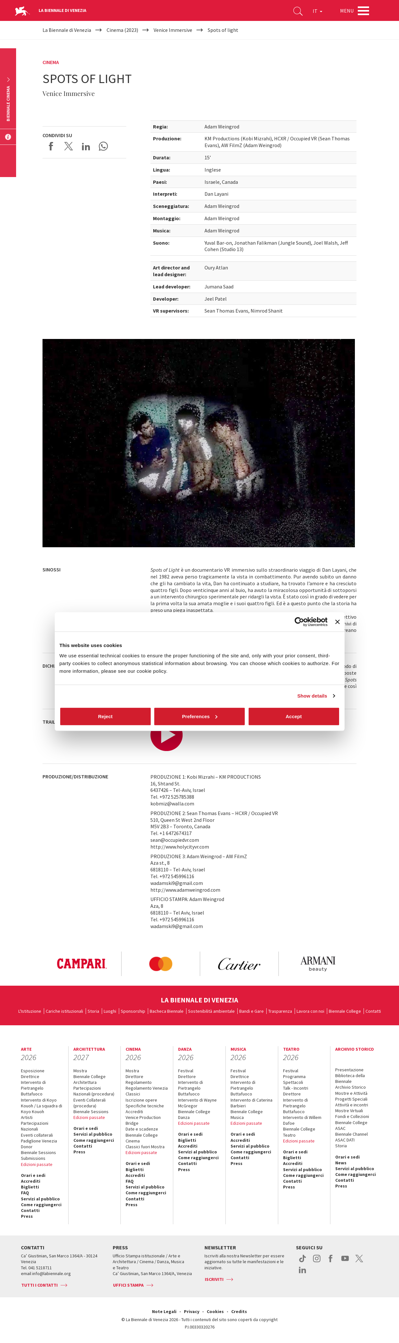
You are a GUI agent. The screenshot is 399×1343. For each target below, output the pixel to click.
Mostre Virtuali (349, 1110)
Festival (185, 1071)
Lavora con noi (310, 1011)
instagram (316, 1261)
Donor (27, 1147)
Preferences (199, 716)
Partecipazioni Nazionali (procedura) (93, 1091)
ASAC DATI (345, 1140)
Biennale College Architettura (89, 1079)
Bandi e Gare (251, 1011)
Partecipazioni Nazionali (34, 1126)
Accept (294, 716)
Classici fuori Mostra (145, 1147)
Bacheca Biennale (167, 1011)
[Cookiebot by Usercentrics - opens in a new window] (299, 622)
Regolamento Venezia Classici (147, 1091)
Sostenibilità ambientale (211, 1011)
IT (317, 11)
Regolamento (139, 1082)
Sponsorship (133, 1011)
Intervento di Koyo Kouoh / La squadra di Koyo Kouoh (41, 1105)
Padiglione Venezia (39, 1141)
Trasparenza (280, 1011)
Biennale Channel (351, 1134)
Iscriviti (214, 1279)
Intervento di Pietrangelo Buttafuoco (33, 1088)
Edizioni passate (36, 1164)
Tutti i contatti (39, 1285)
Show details (312, 696)
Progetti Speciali (351, 1099)
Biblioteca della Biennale (350, 1078)
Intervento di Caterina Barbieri (251, 1103)
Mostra (80, 1071)
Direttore (134, 1076)
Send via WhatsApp (103, 146)
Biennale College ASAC (351, 1125)
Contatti (373, 1011)
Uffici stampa (128, 1285)
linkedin (302, 1273)
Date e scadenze (142, 1129)
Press (27, 1216)
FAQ (25, 1193)
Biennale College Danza (194, 1114)
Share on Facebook (51, 146)
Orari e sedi (33, 1175)
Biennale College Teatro (299, 1132)
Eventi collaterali (37, 1135)
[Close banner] (337, 622)
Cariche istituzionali (64, 1011)
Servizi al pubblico (40, 1199)
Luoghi (110, 1011)
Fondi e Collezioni (352, 1116)
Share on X (68, 146)
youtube (345, 1261)
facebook (330, 1261)
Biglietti (30, 1187)
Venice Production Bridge (143, 1120)
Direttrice (30, 1076)
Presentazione (349, 1070)
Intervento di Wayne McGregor (197, 1103)
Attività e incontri (351, 1105)
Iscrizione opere (141, 1100)
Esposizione (32, 1071)
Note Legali (164, 1311)
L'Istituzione (29, 1011)
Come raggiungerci (41, 1204)
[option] (82, 964)
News (341, 1163)
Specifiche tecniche (145, 1106)
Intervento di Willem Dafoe (302, 1120)
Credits (239, 1311)
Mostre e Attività (351, 1093)
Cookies (215, 1311)
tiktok (302, 1261)
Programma (294, 1076)
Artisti (27, 1117)
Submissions (33, 1158)
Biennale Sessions (38, 1152)
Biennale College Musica (247, 1114)
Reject (105, 716)
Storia (93, 1011)
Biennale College (345, 1011)
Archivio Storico (350, 1087)
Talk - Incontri (295, 1088)
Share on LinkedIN (86, 146)
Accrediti (30, 1181)
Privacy (191, 1311)
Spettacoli (293, 1082)
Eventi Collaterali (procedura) (89, 1103)
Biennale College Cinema (142, 1138)
